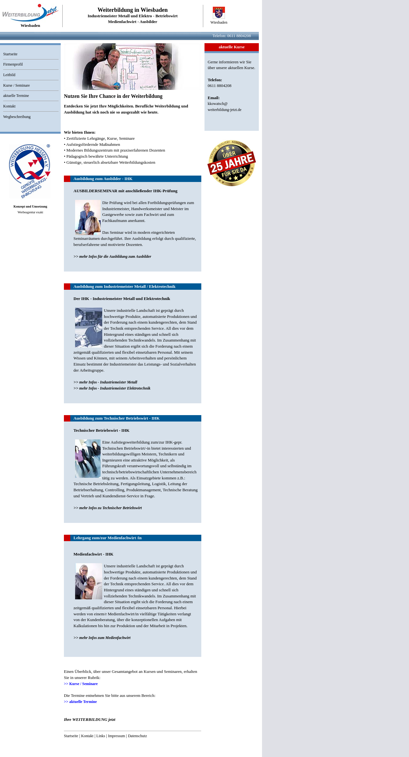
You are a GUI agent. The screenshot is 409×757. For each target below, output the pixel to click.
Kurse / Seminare (16, 85)
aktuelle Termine (16, 95)
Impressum (116, 736)
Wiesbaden (219, 22)
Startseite (10, 54)
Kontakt (9, 106)
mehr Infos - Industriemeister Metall (108, 382)
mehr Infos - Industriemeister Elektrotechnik (114, 388)
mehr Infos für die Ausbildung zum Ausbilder (115, 256)
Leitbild (9, 75)
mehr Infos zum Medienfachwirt (104, 637)
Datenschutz (137, 736)
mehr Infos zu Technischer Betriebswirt (110, 508)
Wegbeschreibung (17, 116)
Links (100, 736)
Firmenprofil (13, 64)
